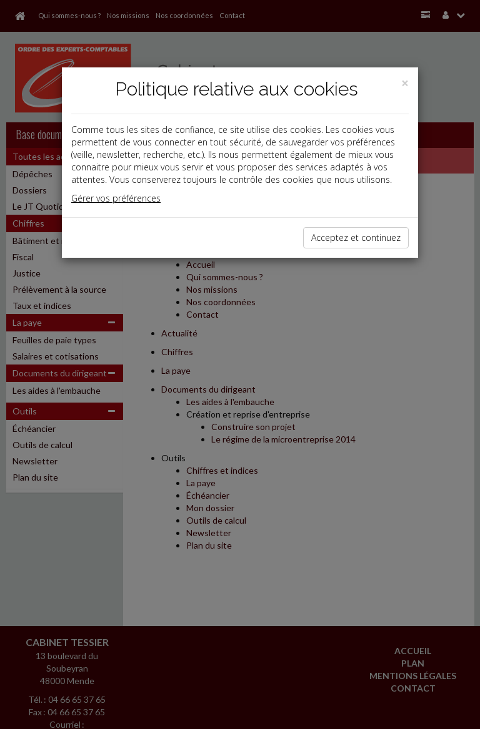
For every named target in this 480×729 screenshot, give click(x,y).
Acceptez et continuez (356, 237)
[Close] (405, 83)
